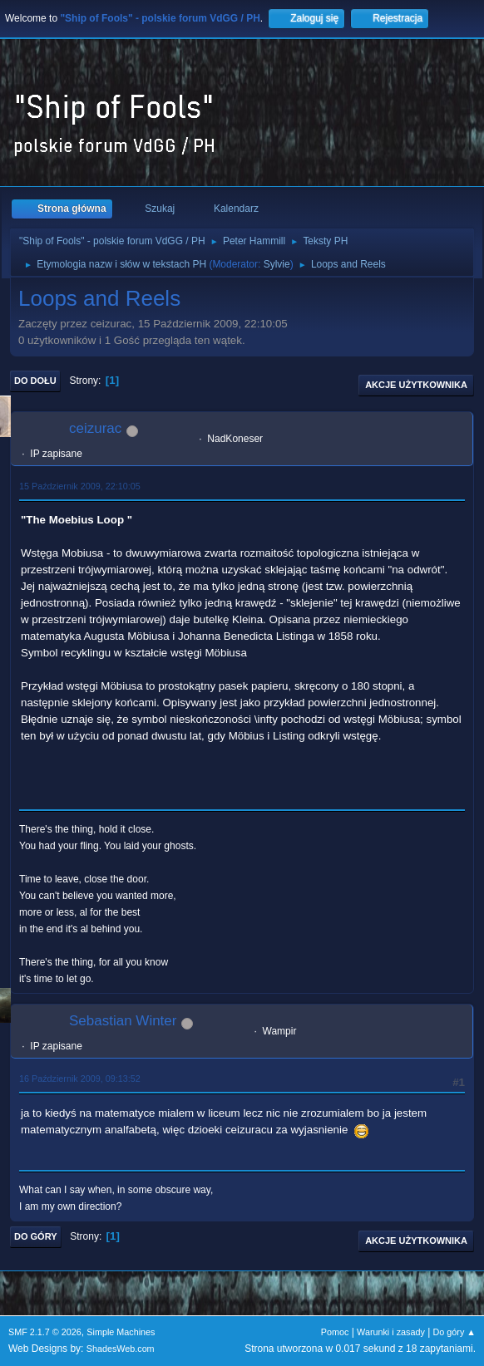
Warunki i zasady (391, 1332)
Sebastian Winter (122, 1021)
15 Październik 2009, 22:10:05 (80, 486)
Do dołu (35, 381)
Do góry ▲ (454, 1332)
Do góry (35, 1236)
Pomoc (335, 1332)
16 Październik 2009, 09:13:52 (80, 1078)
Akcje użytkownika (416, 385)
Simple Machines (120, 1332)
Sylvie (277, 264)
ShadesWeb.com (120, 1349)
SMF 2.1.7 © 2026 (44, 1332)
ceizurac (95, 428)
